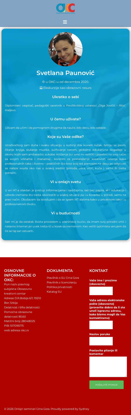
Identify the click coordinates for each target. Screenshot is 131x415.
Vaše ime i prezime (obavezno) (103, 282)
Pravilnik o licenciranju (62, 282)
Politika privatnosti (59, 287)
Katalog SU (54, 291)
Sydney (84, 409)
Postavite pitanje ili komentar (103, 352)
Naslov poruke (99, 334)
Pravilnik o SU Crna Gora (63, 277)
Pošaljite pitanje (106, 384)
